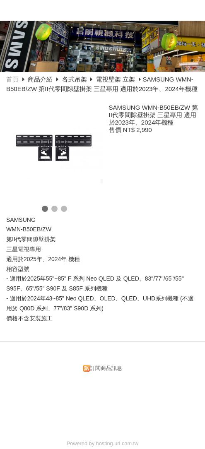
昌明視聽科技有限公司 (94, 9)
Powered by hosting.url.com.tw (103, 443)
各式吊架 (74, 79)
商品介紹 (41, 79)
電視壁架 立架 (115, 79)
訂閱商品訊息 (106, 368)
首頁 (12, 79)
